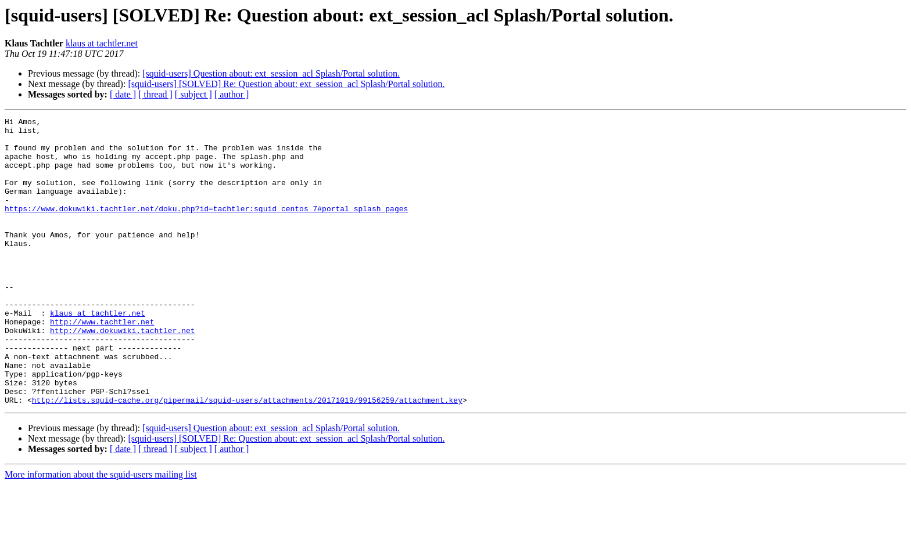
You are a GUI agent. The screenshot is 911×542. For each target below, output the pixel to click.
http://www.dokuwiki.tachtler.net (122, 373)
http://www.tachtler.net (102, 363)
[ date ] (123, 94)
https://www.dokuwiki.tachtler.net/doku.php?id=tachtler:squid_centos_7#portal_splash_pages (206, 227)
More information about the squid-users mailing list (101, 532)
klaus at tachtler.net (102, 43)
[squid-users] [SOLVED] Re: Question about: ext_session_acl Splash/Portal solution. (286, 84)
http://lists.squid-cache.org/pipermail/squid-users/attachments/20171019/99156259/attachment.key (247, 457)
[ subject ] (193, 94)
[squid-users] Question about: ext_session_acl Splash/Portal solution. (271, 73)
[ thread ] (155, 94)
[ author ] (231, 94)
